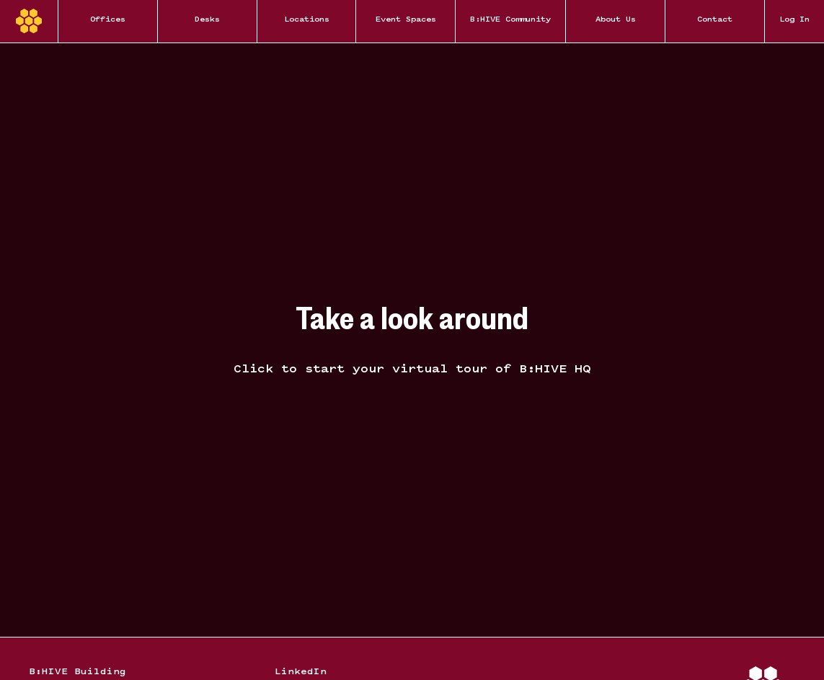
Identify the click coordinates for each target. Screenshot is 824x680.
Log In (794, 20)
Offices (107, 20)
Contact (714, 20)
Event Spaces (406, 20)
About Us (615, 20)
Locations (306, 20)
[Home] (29, 21)
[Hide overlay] (412, 340)
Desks (207, 20)
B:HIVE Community (510, 20)
